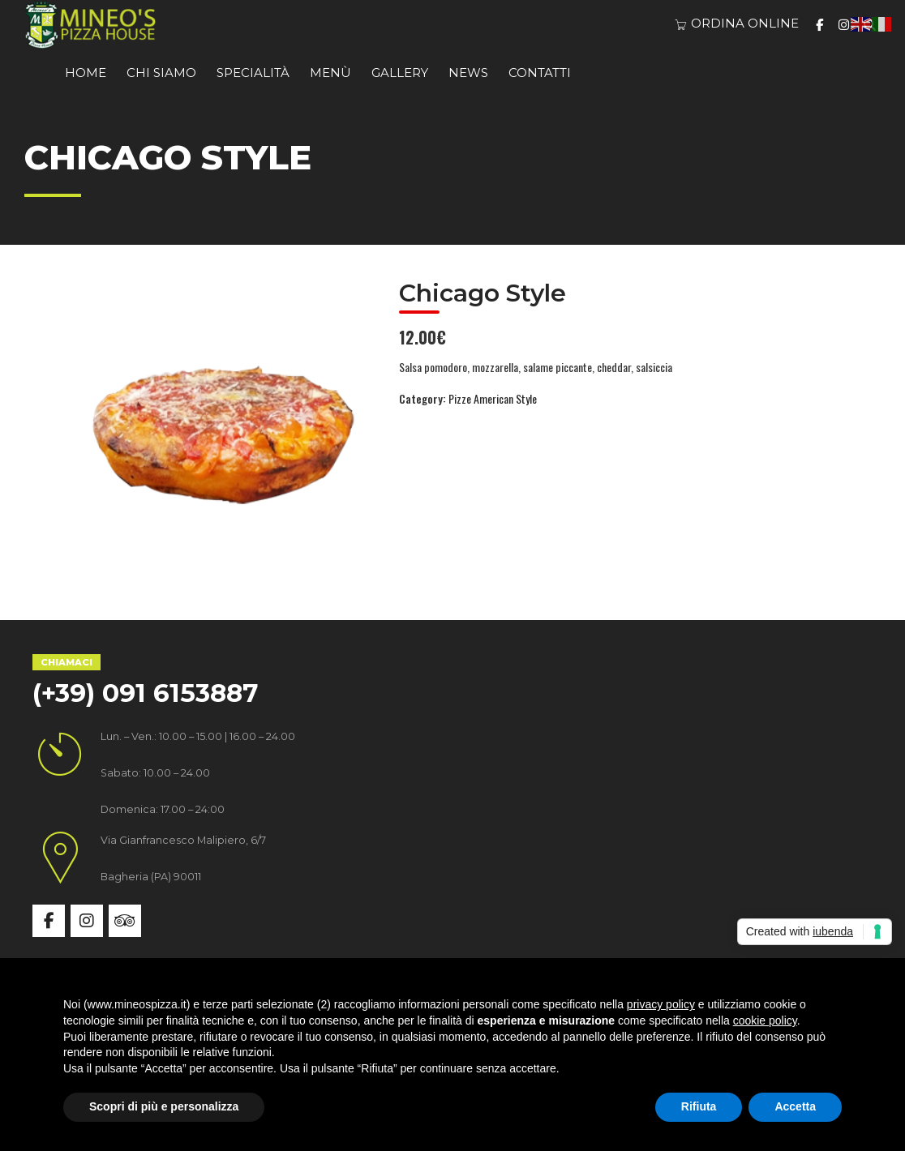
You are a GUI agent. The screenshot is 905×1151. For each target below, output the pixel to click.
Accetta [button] (795, 1106)
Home (85, 72)
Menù (330, 72)
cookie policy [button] (765, 1020)
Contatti (539, 72)
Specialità (253, 72)
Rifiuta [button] (699, 1106)
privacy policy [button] (661, 1004)
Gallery (399, 72)
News (468, 72)
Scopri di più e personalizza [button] (163, 1106)
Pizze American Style (492, 398)
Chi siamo (161, 72)
